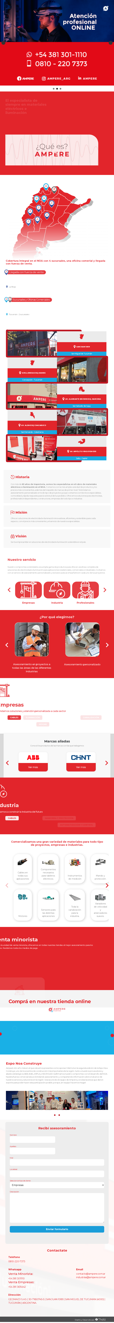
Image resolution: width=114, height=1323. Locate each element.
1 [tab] (53, 89)
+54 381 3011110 (16, 1278)
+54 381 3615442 (17, 1286)
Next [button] (111, 43)
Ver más (33, 767)
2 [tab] (57, 89)
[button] (55, 1115)
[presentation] (6, 645)
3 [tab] (60, 89)
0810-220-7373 (16, 1261)
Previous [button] (3, 43)
